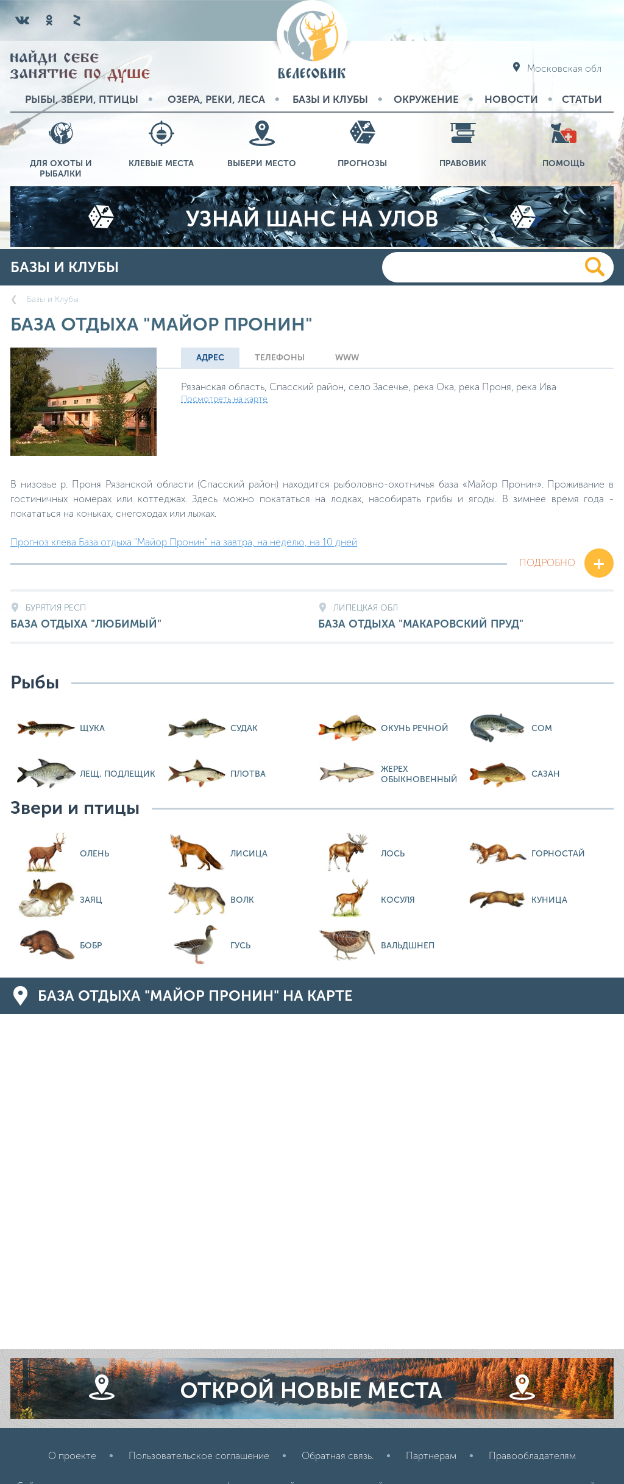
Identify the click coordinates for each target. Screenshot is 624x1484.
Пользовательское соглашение (199, 1455)
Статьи (582, 99)
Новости (511, 99)
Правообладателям (532, 1455)
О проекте (72, 1455)
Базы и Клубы (330, 99)
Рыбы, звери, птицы (81, 99)
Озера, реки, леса (216, 99)
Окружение (426, 99)
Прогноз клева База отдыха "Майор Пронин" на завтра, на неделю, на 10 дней (183, 542)
